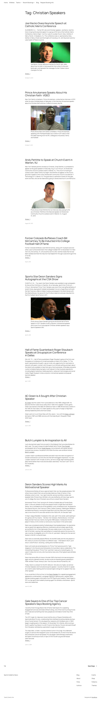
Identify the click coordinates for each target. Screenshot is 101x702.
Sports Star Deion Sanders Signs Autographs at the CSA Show (43, 278)
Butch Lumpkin (29, 452)
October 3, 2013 (29, 145)
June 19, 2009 (28, 586)
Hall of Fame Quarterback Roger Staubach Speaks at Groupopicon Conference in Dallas (49, 352)
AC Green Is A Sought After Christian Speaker (45, 397)
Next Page (92, 666)
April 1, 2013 (28, 381)
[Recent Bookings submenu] (34, 2)
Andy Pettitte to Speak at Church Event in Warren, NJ (49, 161)
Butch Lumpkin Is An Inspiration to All (46, 440)
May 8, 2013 (28, 261)
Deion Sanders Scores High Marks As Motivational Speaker (46, 486)
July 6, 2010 (28, 425)
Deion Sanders (53, 574)
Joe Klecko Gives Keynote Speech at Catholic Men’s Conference (46, 24)
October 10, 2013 (29, 78)
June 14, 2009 (28, 644)
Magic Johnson (69, 414)
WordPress (94, 697)
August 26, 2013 (29, 223)
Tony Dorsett (66, 446)
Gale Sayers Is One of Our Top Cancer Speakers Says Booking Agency (46, 602)
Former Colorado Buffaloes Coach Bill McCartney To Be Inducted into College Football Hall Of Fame (47, 241)
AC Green (28, 403)
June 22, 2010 (28, 469)
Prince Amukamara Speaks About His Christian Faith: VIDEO (46, 94)
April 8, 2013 (28, 335)
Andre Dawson (46, 448)
